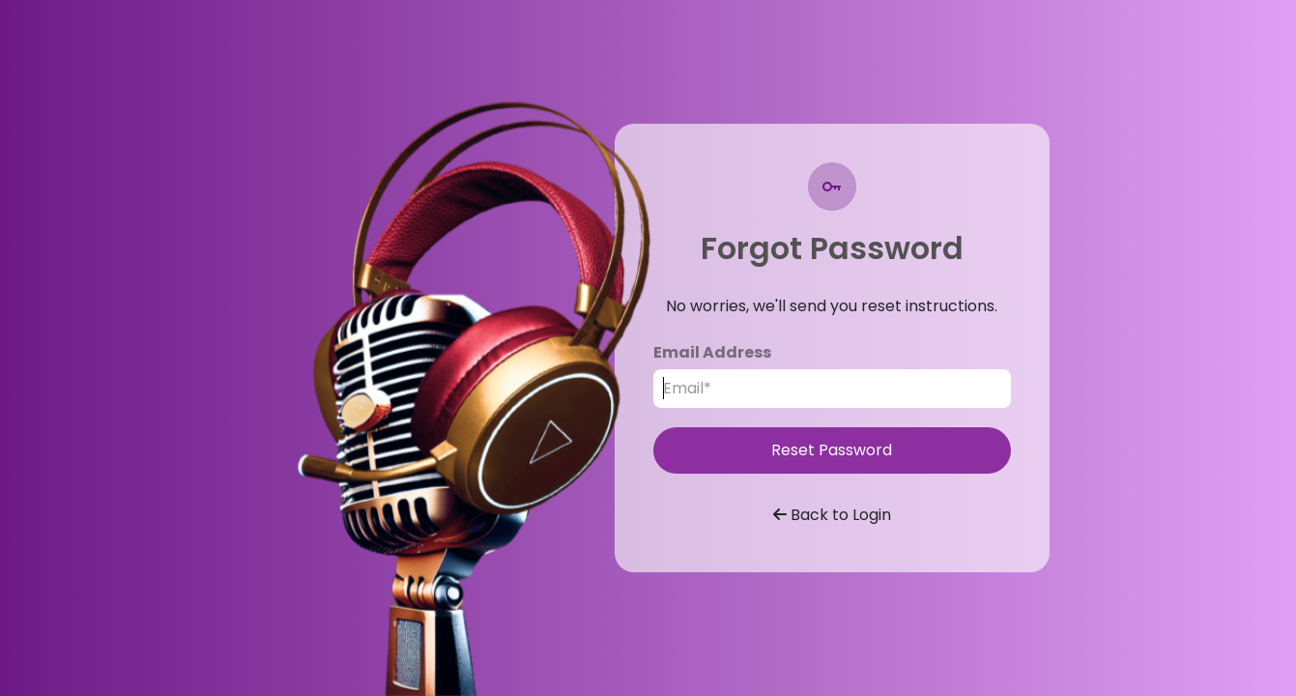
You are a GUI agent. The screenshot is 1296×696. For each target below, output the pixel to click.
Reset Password (831, 450)
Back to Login (832, 515)
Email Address (712, 352)
